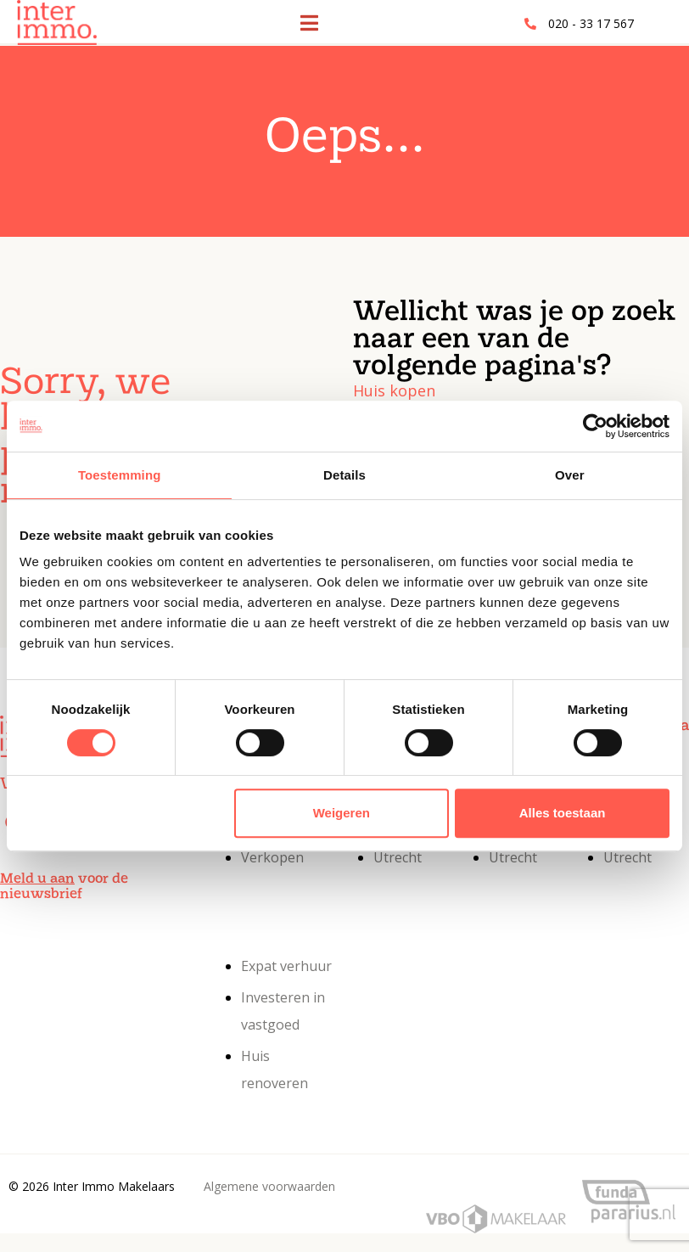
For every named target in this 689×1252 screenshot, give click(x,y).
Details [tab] (344, 475)
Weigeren (341, 813)
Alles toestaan (562, 813)
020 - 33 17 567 (591, 23)
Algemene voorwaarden (269, 1186)
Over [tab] (570, 475)
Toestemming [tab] (119, 475)
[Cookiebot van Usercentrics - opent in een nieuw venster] (595, 426)
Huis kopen (394, 390)
